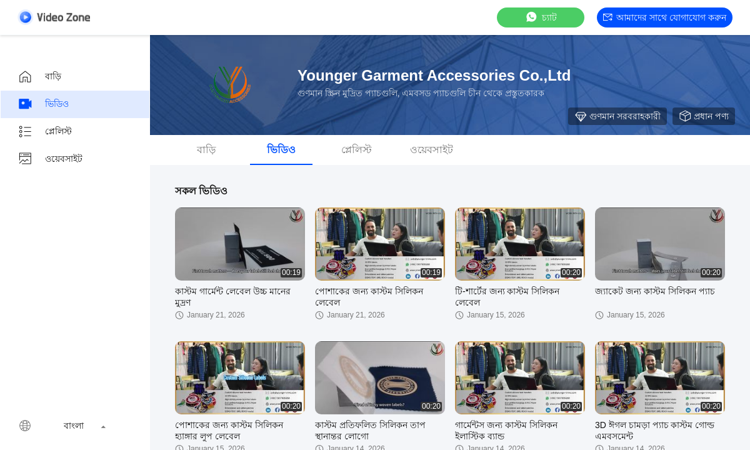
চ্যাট (540, 17)
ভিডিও (43, 104)
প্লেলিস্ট (45, 131)
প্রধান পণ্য (704, 116)
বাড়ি (39, 76)
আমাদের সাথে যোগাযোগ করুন (664, 17)
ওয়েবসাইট (50, 159)
